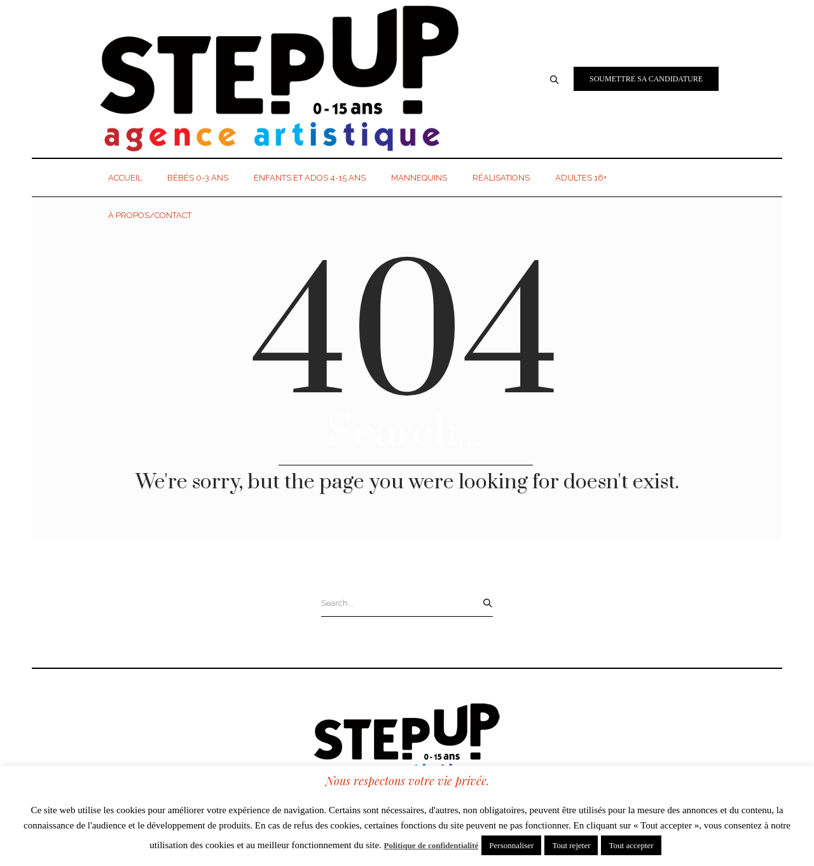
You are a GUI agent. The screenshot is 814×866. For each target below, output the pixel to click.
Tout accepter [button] (631, 845)
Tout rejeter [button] (571, 845)
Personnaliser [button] (511, 845)
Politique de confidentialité (431, 845)
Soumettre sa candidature (646, 78)
